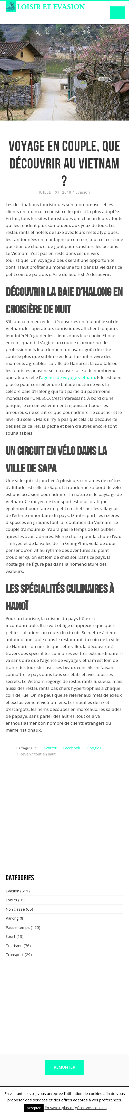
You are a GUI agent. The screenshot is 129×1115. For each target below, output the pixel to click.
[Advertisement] (64, 827)
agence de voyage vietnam (68, 377)
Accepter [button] (34, 1108)
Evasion (82, 192)
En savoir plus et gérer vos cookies (76, 1107)
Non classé (15, 909)
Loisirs (11, 899)
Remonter (64, 1067)
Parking (12, 918)
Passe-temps (18, 927)
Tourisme (14, 945)
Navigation (117, 12)
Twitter (50, 747)
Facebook (71, 747)
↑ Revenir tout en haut (36, 753)
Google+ (94, 747)
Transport (15, 954)
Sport (10, 936)
